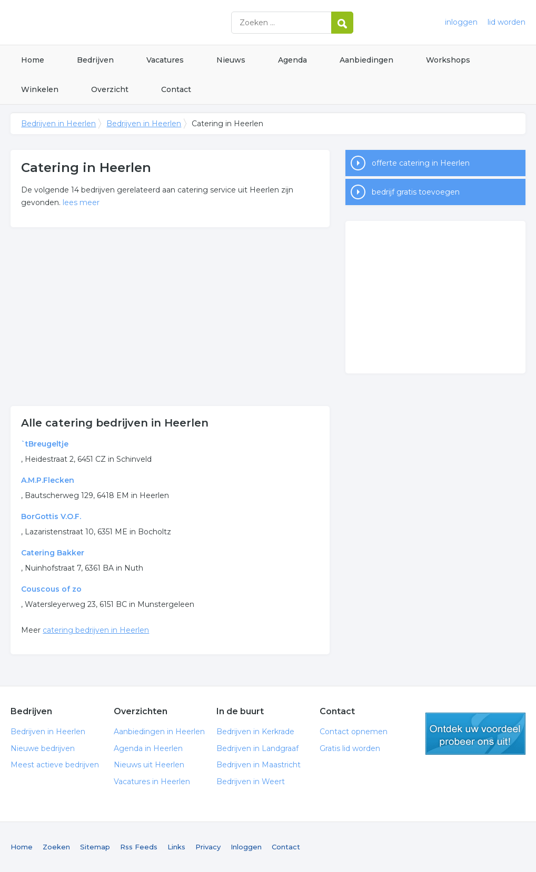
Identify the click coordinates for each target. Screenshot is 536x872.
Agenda (292, 60)
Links (176, 847)
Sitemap (95, 847)
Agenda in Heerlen (148, 748)
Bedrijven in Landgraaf (257, 748)
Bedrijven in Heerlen (142, 22)
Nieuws (230, 60)
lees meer (81, 202)
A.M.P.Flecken (47, 480)
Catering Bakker (52, 552)
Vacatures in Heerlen (152, 781)
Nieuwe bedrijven (43, 748)
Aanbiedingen (366, 60)
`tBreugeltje (44, 444)
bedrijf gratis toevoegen (416, 192)
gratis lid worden (475, 734)
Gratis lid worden (350, 748)
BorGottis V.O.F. (51, 516)
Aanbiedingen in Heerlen (159, 731)
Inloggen (246, 847)
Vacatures (165, 60)
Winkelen (39, 89)
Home (32, 60)
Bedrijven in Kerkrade (255, 731)
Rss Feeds (138, 847)
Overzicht (109, 89)
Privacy (208, 847)
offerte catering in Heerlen (421, 163)
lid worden (506, 22)
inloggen (461, 22)
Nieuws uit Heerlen (149, 764)
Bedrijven (95, 60)
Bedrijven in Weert (250, 781)
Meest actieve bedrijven (55, 764)
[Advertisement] (170, 316)
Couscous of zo (51, 589)
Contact (176, 89)
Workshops (448, 60)
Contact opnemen (354, 731)
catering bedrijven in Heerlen (96, 630)
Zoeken (56, 847)
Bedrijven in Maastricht (258, 764)
